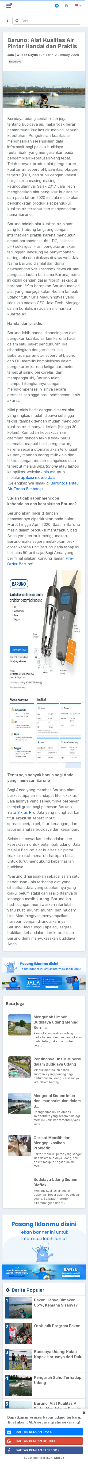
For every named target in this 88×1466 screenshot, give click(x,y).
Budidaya (15, 61)
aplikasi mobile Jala (38, 477)
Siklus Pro (26, 812)
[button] (79, 6)
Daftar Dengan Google (30, 1441)
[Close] (84, 1412)
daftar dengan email (28, 1431)
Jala (45, 471)
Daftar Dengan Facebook (32, 1450)
